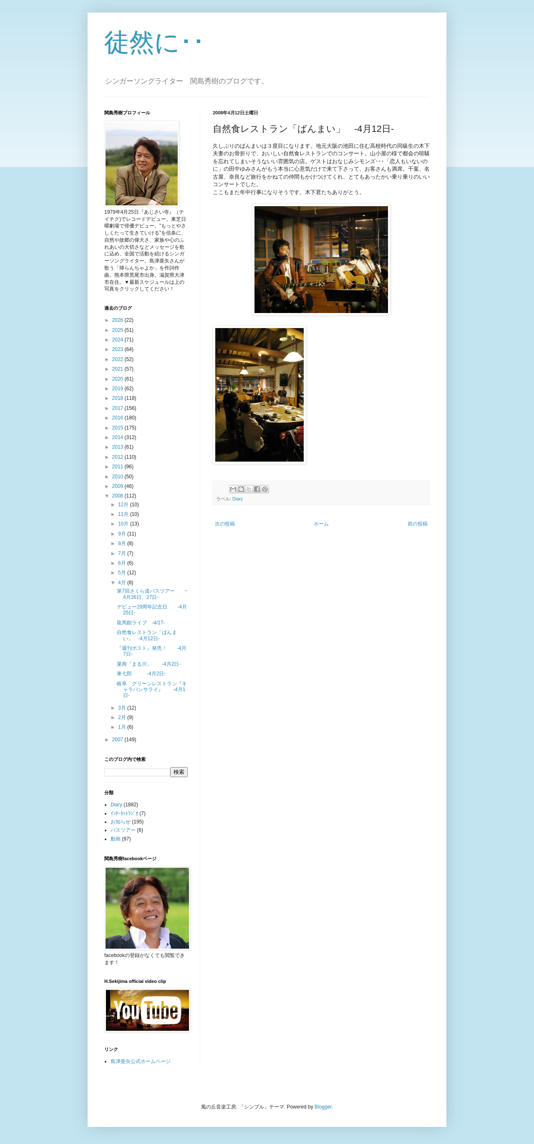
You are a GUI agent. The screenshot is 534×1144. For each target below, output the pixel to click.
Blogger (323, 1107)
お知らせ (121, 822)
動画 (116, 839)
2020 (118, 379)
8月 (122, 543)
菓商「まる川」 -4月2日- (149, 664)
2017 (118, 408)
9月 (122, 534)
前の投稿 (418, 524)
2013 (118, 447)
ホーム (321, 524)
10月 (124, 524)
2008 (118, 496)
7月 (122, 553)
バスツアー (123, 830)
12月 (124, 505)
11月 (124, 514)
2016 (118, 418)
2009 (118, 486)
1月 (122, 727)
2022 (118, 359)
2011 (118, 467)
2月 (122, 717)
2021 (118, 369)
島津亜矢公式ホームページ (141, 1061)
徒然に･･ (154, 42)
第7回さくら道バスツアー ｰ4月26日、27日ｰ (152, 594)
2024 (118, 340)
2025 (118, 330)
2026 (118, 320)
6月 (122, 563)
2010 (118, 477)
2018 (118, 398)
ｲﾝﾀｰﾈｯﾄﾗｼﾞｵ (124, 813)
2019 (118, 388)
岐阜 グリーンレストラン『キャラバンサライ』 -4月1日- (152, 690)
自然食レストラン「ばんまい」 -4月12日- (147, 635)
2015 (118, 428)
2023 (118, 349)
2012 (118, 457)
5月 (122, 573)
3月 (122, 708)
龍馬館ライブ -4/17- (141, 623)
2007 (118, 739)
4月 (122, 583)
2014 (118, 437)
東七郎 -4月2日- (141, 674)
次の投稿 (225, 524)
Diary (237, 498)
